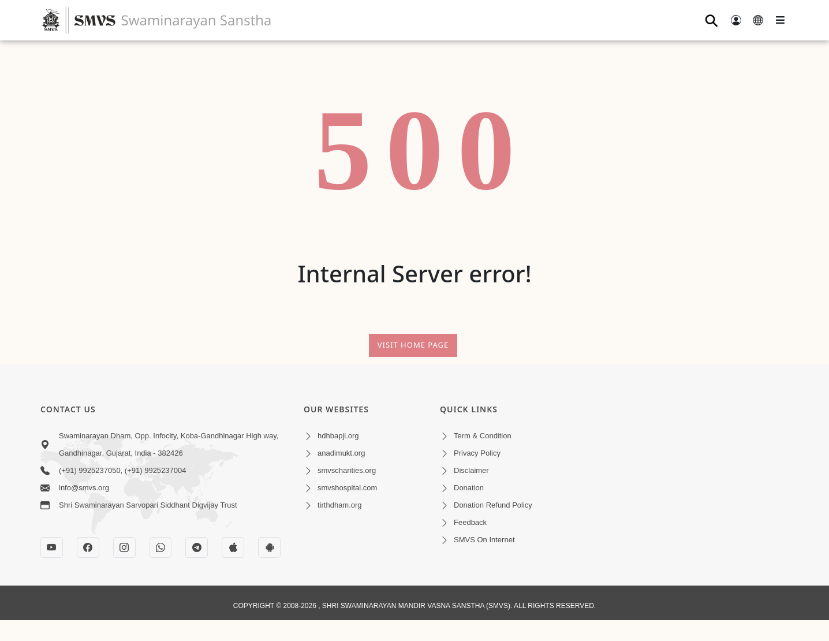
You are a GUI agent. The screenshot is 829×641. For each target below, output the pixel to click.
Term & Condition (482, 435)
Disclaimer (471, 470)
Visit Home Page (413, 345)
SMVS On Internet (484, 539)
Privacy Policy (477, 453)
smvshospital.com (347, 487)
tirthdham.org (340, 505)
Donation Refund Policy (493, 505)
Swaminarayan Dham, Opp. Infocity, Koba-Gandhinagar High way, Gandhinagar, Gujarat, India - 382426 (168, 444)
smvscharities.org (347, 470)
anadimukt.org (341, 453)
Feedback (470, 522)
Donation (469, 487)
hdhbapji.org (338, 435)
